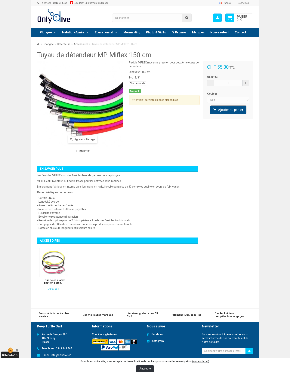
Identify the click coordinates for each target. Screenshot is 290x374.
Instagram (158, 340)
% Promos (179, 32)
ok (249, 350)
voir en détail (200, 361)
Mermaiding (131, 32)
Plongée (46, 32)
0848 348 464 (64, 348)
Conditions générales (104, 334)
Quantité (212, 76)
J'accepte (145, 368)
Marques (198, 32)
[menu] (217, 18)
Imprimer (83, 150)
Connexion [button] (244, 3)
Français (226, 3)
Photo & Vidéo (156, 32)
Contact (240, 32)
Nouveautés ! (219, 32)
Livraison (97, 338)
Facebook (157, 334)
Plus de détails (137, 83)
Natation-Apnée (73, 32)
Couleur (212, 93)
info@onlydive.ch (61, 355)
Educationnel (104, 32)
